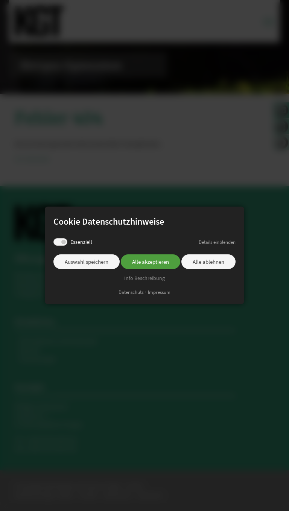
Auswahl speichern (86, 261)
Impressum (159, 292)
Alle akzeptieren (150, 261)
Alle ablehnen (208, 261)
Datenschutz (131, 292)
